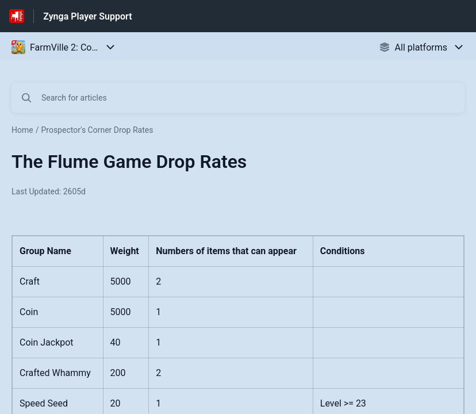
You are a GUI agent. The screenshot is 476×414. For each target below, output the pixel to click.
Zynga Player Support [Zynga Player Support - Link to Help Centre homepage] (87, 16)
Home (22, 130)
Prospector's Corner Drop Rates (97, 130)
